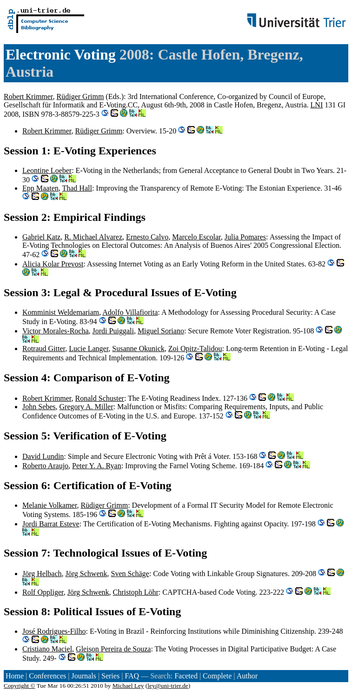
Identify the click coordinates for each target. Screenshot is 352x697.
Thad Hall (77, 188)
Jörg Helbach (42, 574)
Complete (217, 676)
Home (15, 676)
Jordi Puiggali (113, 331)
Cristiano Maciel (47, 649)
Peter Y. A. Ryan (96, 466)
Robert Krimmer (28, 96)
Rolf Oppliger (43, 592)
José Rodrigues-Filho (54, 631)
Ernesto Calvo (147, 237)
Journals (83, 676)
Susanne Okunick (138, 348)
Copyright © (19, 685)
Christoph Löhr (136, 592)
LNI (317, 105)
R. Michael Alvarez (93, 237)
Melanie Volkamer (49, 505)
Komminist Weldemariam (60, 312)
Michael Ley (128, 685)
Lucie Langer (88, 348)
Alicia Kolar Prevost (53, 264)
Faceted (186, 676)
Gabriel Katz (41, 237)
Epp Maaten (40, 188)
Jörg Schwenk (86, 574)
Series (110, 676)
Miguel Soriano (161, 331)
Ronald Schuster (99, 398)
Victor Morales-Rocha (55, 331)
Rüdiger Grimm (80, 96)
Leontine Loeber (47, 170)
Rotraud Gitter (43, 348)
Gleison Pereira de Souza (113, 649)
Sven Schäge (130, 574)
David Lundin (43, 456)
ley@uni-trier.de (167, 685)
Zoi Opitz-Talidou (195, 348)
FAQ (132, 676)
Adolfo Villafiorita (130, 312)
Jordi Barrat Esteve (51, 524)
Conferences (47, 676)
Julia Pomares (245, 237)
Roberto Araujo (45, 466)
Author (247, 676)
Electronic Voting (61, 54)
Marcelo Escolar (196, 237)
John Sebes (39, 407)
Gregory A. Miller (86, 407)
